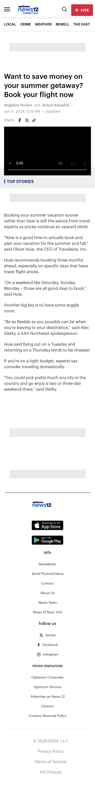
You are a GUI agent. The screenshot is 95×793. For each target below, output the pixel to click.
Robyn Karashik (56, 105)
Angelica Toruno (18, 105)
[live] (82, 10)
